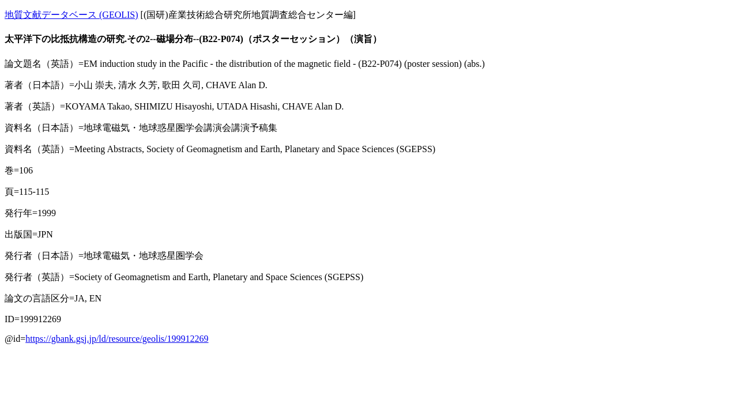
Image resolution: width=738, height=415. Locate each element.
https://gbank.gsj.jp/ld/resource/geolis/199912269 (116, 339)
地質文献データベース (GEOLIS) (71, 15)
